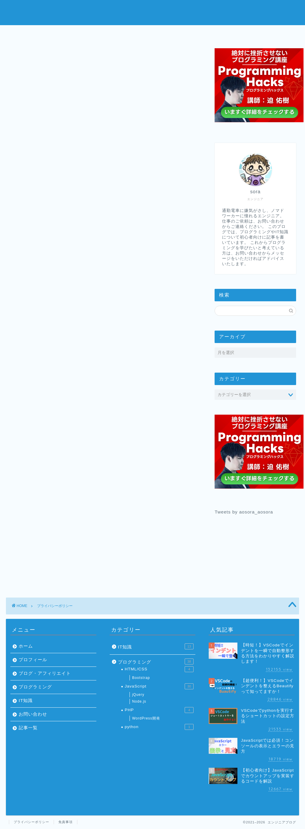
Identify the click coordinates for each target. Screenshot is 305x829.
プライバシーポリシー (31, 822)
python (159, 727)
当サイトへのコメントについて (82, 176)
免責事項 (65, 822)
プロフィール (116, 33)
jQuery (138, 695)
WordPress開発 (146, 718)
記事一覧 (28, 727)
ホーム (45, 33)
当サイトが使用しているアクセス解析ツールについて (106, 167)
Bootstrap (141, 678)
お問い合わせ (259, 33)
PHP (159, 710)
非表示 (114, 145)
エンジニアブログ (153, 12)
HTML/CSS (159, 669)
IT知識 (26, 700)
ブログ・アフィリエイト (45, 673)
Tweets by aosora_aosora (244, 511)
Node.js (139, 701)
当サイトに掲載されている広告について (92, 158)
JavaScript (159, 686)
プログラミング (188, 33)
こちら (154, 283)
